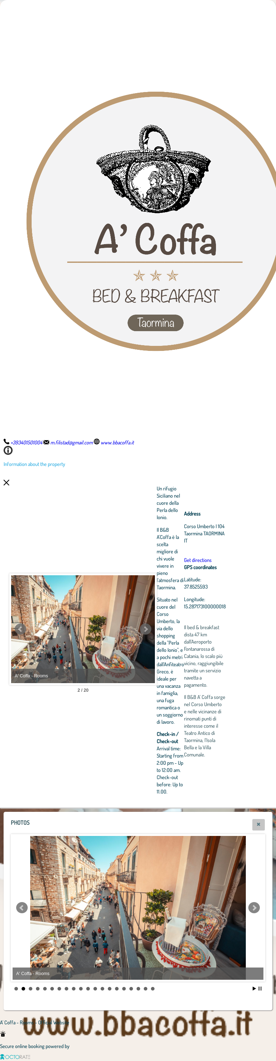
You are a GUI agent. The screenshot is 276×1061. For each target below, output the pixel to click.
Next (145, 629)
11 (88, 989)
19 (145, 989)
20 (153, 989)
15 (117, 989)
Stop (260, 989)
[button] (258, 825)
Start (254, 989)
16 (124, 989)
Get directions (198, 560)
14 (109, 989)
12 (95, 989)
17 (131, 989)
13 (102, 989)
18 (138, 989)
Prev (20, 629)
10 (81, 989)
